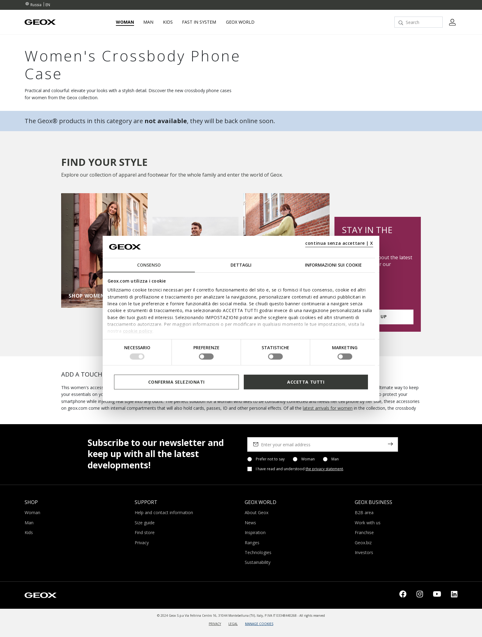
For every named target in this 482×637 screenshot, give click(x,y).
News (250, 523)
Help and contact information (164, 512)
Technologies (258, 552)
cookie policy (138, 331)
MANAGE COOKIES (259, 624)
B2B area (364, 512)
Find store (145, 532)
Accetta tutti (305, 382)
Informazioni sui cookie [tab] (333, 265)
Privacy (142, 542)
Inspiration (255, 532)
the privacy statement (324, 468)
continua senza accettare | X (339, 243)
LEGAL (233, 624)
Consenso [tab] (149, 265)
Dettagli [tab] (241, 265)
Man (335, 459)
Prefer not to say (270, 459)
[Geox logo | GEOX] (41, 594)
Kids (29, 532)
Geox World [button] (240, 22)
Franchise (364, 532)
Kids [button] (168, 22)
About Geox (256, 512)
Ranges (252, 542)
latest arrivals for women (328, 408)
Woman (308, 459)
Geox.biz (363, 542)
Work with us (368, 523)
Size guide (145, 523)
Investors (364, 552)
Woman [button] (125, 22)
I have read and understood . (300, 469)
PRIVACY (215, 624)
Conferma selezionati (176, 382)
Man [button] (148, 22)
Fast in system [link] (199, 22)
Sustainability (258, 562)
